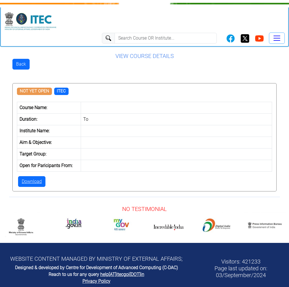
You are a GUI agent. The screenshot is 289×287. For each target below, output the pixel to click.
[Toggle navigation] (277, 38)
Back (21, 64)
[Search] (166, 38)
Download (32, 181)
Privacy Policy (96, 281)
